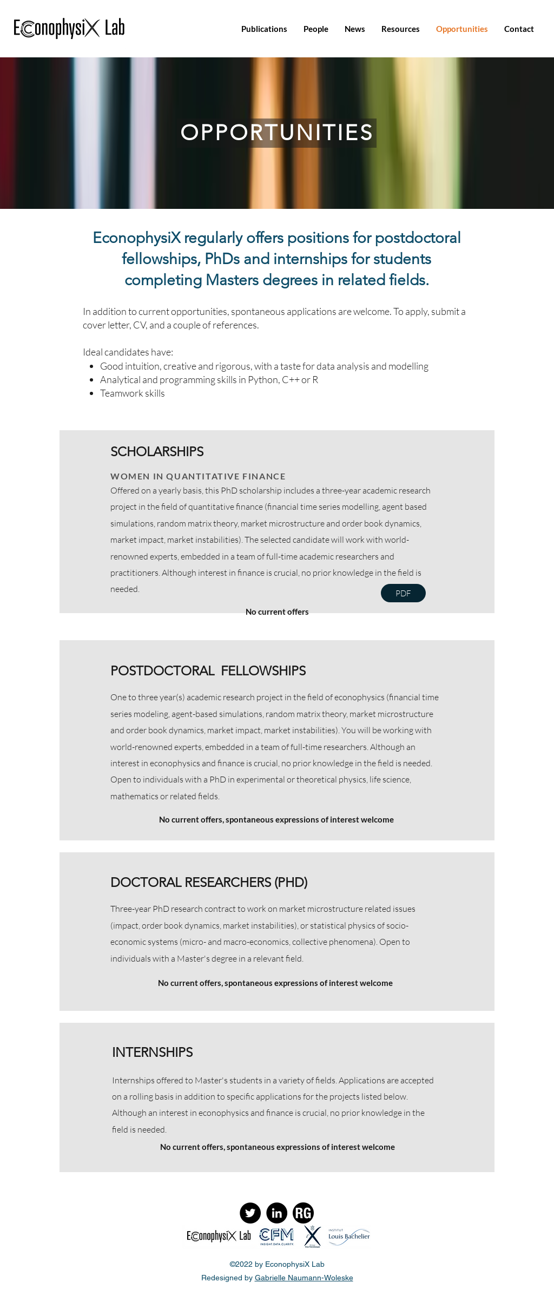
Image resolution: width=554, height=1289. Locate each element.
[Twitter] (250, 1213)
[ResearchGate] (303, 1213)
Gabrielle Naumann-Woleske (304, 1277)
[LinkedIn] (276, 1213)
